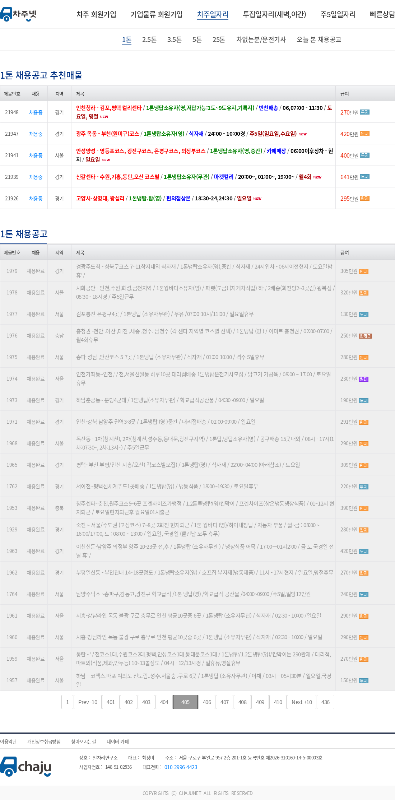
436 (325, 702)
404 (164, 702)
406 (207, 702)
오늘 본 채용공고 (319, 39)
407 (224, 702)
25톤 (219, 39)
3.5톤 (174, 39)
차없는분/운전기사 (261, 39)
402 (129, 702)
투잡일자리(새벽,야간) (274, 14)
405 (185, 702)
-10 (87, 702)
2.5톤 (149, 39)
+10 (302, 702)
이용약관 (8, 741)
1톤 (126, 39)
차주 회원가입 (96, 14)
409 (260, 702)
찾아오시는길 (83, 741)
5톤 (197, 39)
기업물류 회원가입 (156, 14)
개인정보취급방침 (43, 741)
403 (146, 702)
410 (278, 702)
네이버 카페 (118, 741)
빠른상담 (382, 14)
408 (242, 702)
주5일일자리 (338, 14)
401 (111, 702)
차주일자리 (213, 14)
